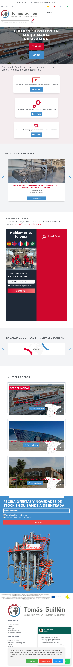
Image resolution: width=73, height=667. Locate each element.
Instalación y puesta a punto (16, 643)
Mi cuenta (4, 7)
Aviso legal (11, 628)
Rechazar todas (45, 661)
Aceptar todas (32, 661)
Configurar (58, 661)
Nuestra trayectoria (14, 625)
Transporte (11, 646)
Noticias (10, 627)
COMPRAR (36, 46)
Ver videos (36, 89)
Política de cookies (13, 630)
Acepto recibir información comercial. (17, 517)
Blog (12, 7)
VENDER (36, 55)
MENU (49, 12)
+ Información (36, 198)
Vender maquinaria (13, 641)
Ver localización (37, 408)
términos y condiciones (24, 285)
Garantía (10, 644)
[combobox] (15, 21)
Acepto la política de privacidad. (15, 515)
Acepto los (21, 285)
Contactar (21, 290)
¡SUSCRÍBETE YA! (36, 522)
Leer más (36, 114)
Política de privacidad (14, 632)
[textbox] (15, 22)
